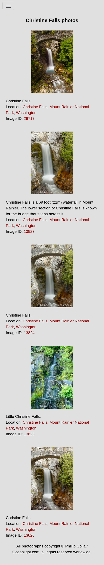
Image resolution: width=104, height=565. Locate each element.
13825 (29, 434)
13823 (29, 231)
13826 (29, 535)
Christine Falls (35, 107)
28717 (29, 118)
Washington (26, 112)
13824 (29, 333)
